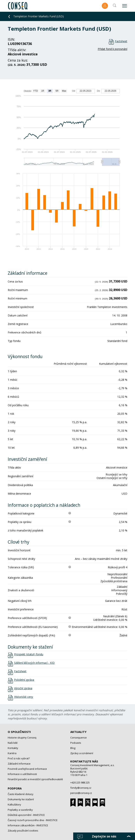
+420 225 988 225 (80, 782)
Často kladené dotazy (20, 794)
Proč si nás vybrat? (19, 758)
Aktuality (78, 732)
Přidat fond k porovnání (112, 49)
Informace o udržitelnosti (22, 774)
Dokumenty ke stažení (21, 799)
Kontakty (13, 748)
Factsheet (121, 41)
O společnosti (19, 732)
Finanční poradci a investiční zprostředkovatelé (35, 779)
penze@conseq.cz (81, 793)
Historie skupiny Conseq (22, 737)
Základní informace (19, 763)
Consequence (78, 737)
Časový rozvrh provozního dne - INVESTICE (33, 820)
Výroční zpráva (23, 688)
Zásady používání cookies (23, 830)
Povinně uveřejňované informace (27, 769)
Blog (72, 748)
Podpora (15, 788)
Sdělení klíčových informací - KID (34, 663)
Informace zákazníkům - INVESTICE (28, 825)
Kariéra (12, 753)
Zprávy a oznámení (81, 753)
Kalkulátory (14, 804)
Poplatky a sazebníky (20, 809)
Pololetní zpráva (24, 680)
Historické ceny (23, 697)
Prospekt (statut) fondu (28, 654)
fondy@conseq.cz (80, 787)
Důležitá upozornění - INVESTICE (26, 815)
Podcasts (75, 742)
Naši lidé (13, 742)
